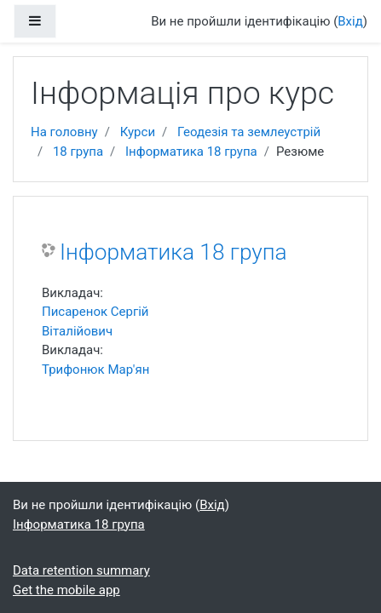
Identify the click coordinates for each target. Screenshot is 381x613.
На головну (64, 132)
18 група (78, 151)
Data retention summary (81, 570)
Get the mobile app (66, 590)
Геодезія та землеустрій (248, 132)
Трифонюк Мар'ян (95, 369)
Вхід (350, 21)
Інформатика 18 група (191, 151)
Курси (137, 132)
